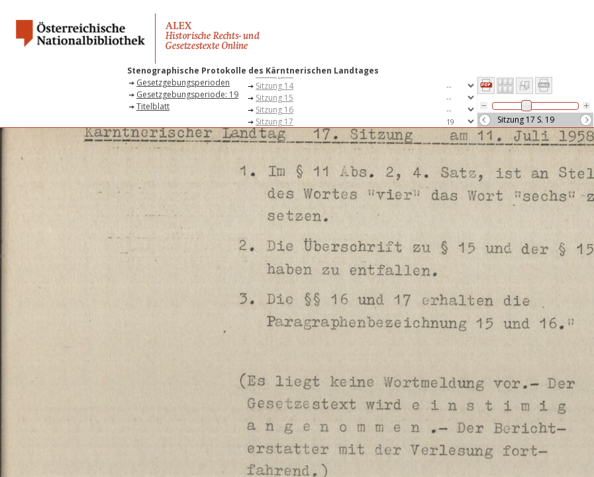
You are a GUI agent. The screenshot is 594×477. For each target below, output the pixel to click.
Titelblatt (153, 106)
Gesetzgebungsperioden (183, 82)
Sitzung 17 (274, 121)
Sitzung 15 (274, 97)
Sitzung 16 (274, 109)
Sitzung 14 (274, 85)
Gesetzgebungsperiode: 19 (187, 94)
